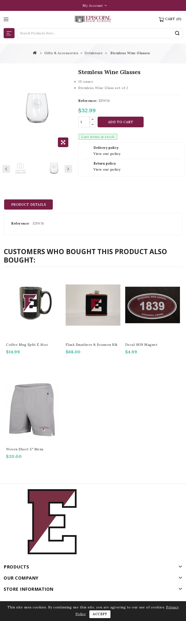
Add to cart (120, 122)
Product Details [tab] (29, 204)
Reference (20, 223)
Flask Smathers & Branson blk (92, 344)
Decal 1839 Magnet (141, 344)
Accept (100, 614)
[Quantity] (84, 122)
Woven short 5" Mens (25, 449)
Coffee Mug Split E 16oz (27, 344)
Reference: (87, 100)
